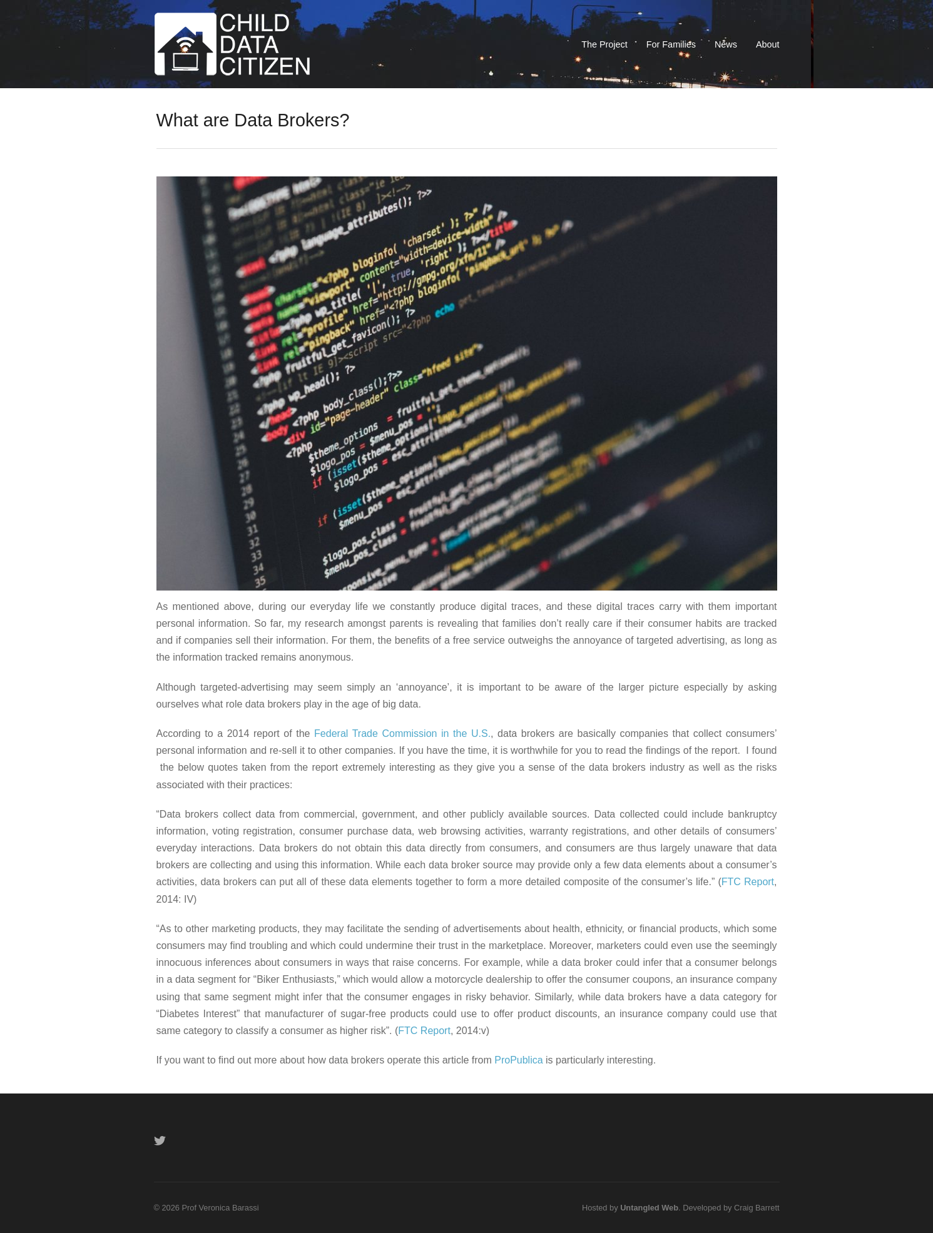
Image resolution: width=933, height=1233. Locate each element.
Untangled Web (649, 1207)
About (768, 44)
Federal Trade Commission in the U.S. (402, 733)
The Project (604, 44)
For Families (671, 44)
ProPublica (518, 1060)
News (726, 44)
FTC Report (747, 881)
